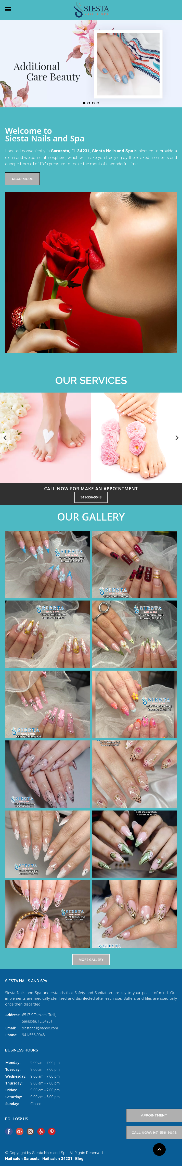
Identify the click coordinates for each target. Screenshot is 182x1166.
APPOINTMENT (154, 1115)
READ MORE (22, 179)
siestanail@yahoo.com (40, 1028)
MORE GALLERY (91, 959)
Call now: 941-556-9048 (154, 1132)
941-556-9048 (91, 497)
